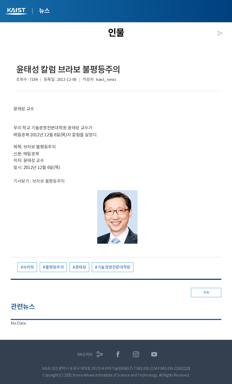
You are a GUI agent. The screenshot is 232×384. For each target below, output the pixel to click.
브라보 (28, 267)
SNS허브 (85, 354)
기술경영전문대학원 (113, 267)
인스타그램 (136, 354)
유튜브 (154, 354)
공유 (220, 33)
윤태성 (80, 267)
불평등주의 (54, 267)
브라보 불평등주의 (48, 181)
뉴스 (44, 10)
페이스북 (118, 354)
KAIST (17, 12)
